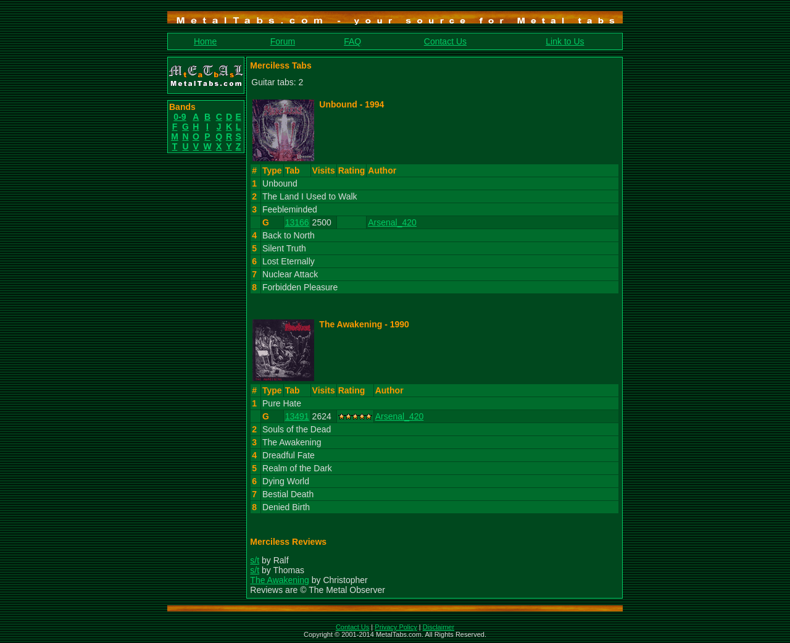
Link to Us (565, 41)
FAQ (352, 41)
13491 (297, 416)
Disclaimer (438, 627)
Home (205, 41)
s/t (254, 560)
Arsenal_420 (392, 222)
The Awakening (279, 580)
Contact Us (445, 41)
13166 (297, 222)
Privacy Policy (396, 627)
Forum (282, 41)
